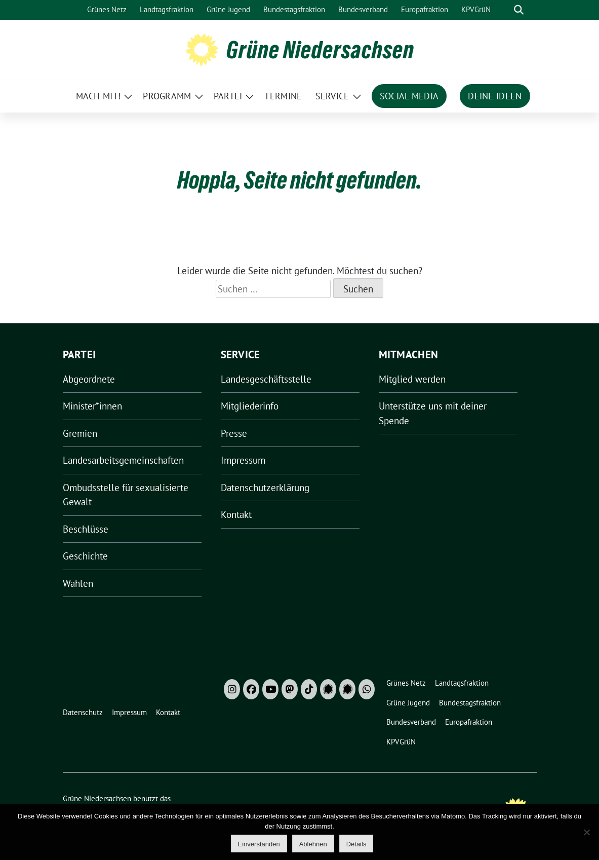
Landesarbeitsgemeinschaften (123, 460)
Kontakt (236, 514)
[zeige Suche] (519, 10)
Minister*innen (92, 406)
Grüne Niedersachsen (320, 49)
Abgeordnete (89, 379)
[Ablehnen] (586, 832)
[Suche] (504, 10)
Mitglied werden (412, 379)
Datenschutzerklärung (265, 487)
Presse (234, 433)
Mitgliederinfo (249, 406)
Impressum (243, 460)
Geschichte (85, 556)
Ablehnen (313, 844)
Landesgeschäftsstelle (266, 379)
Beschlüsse (85, 529)
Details (356, 844)
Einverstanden (259, 844)
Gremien (80, 433)
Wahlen (78, 583)
